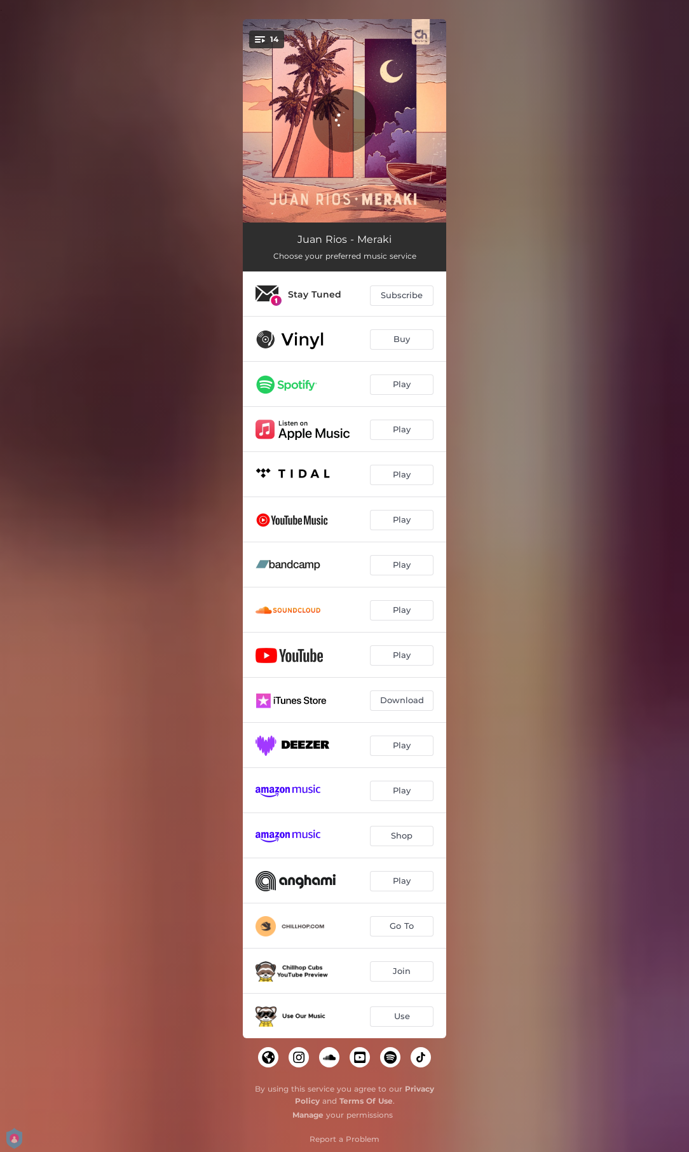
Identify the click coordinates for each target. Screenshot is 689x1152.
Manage (308, 1115)
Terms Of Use (366, 1101)
